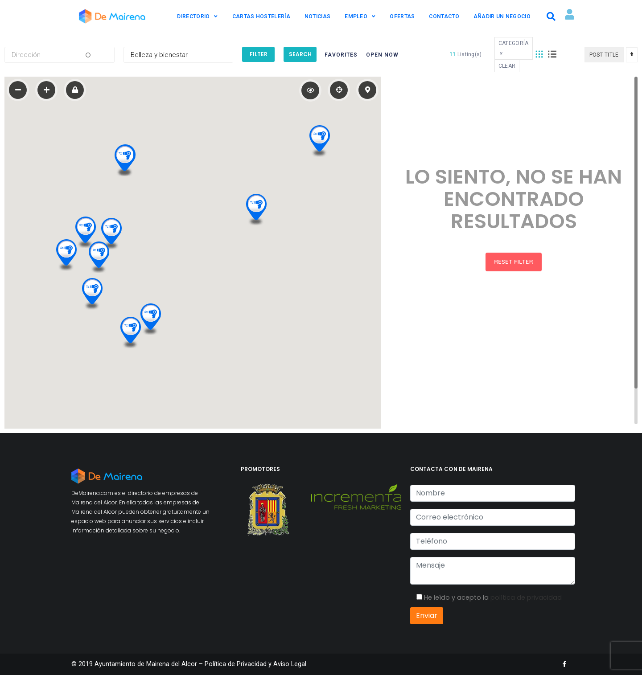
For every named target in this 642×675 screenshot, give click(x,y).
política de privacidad (526, 597)
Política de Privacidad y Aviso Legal (255, 664)
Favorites (341, 55)
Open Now (382, 55)
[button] (150, 318)
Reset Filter (513, 261)
